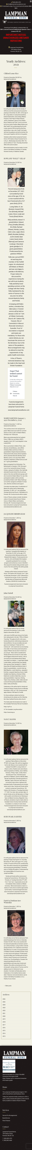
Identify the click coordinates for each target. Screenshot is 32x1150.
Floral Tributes (6, 1120)
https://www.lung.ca (9, 712)
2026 (4, 999)
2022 (4, 1010)
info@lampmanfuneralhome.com (17, 4)
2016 (4, 1027)
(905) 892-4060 (8, 1140)
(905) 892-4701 (17, 2)
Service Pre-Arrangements (10, 1115)
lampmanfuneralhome (10, 79)
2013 (4, 1036)
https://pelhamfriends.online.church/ (16, 699)
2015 (4, 1030)
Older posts (7, 985)
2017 (4, 1025)
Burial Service (6, 1118)
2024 (4, 1004)
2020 (4, 1016)
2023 (4, 1007)
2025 (4, 1002)
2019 (4, 1019)
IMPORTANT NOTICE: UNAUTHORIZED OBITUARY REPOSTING (16, 37)
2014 (4, 1033)
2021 (4, 1013)
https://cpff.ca (8, 706)
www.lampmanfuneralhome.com (18, 410)
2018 (4, 1022)
